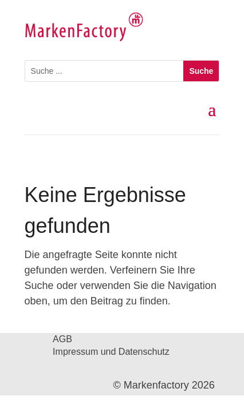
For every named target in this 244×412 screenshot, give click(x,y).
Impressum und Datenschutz (111, 352)
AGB (62, 339)
